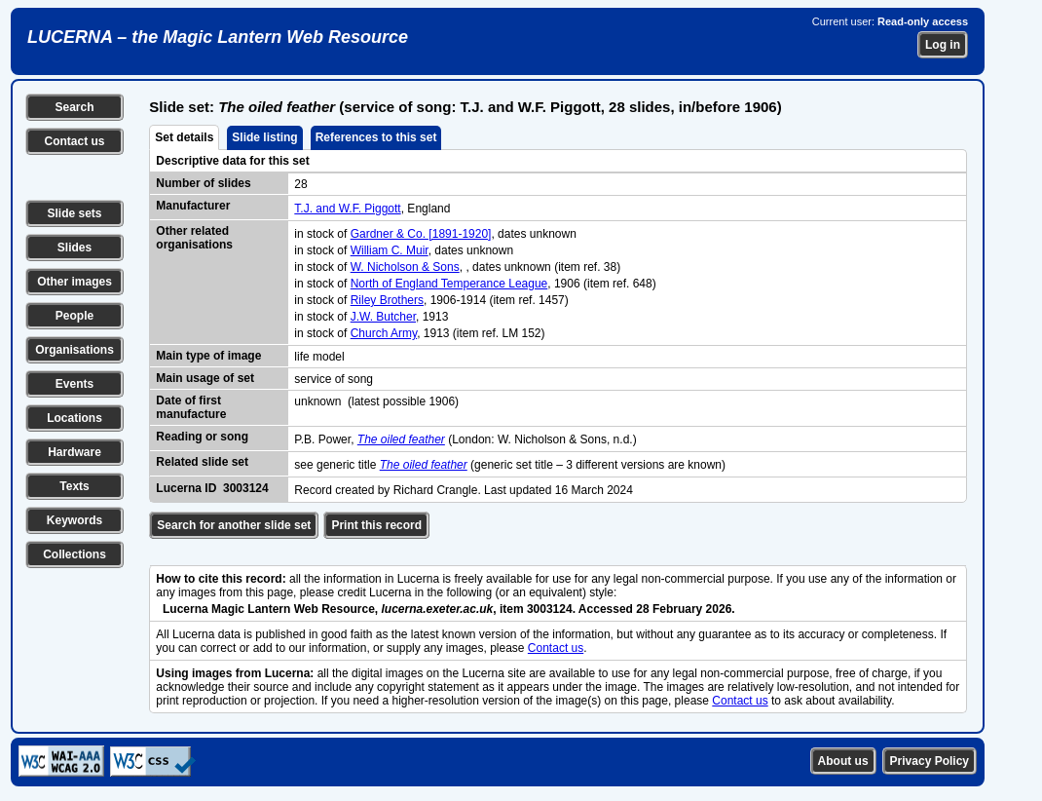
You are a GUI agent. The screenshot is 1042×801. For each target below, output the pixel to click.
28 (300, 184)
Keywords (74, 520)
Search (74, 107)
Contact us (74, 141)
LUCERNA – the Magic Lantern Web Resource (217, 37)
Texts (74, 486)
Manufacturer (193, 205)
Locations (74, 418)
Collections (74, 554)
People (74, 316)
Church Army (384, 333)
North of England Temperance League (449, 283)
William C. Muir (389, 250)
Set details (184, 137)
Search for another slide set (234, 525)
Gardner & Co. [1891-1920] (421, 234)
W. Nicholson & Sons (405, 267)
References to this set (376, 137)
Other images (74, 281)
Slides (74, 247)
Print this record (376, 525)
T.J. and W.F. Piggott (347, 208)
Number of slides (203, 183)
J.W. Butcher (383, 317)
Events (74, 384)
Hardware (74, 452)
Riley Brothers (387, 300)
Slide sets (74, 213)
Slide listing (264, 137)
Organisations (74, 350)
